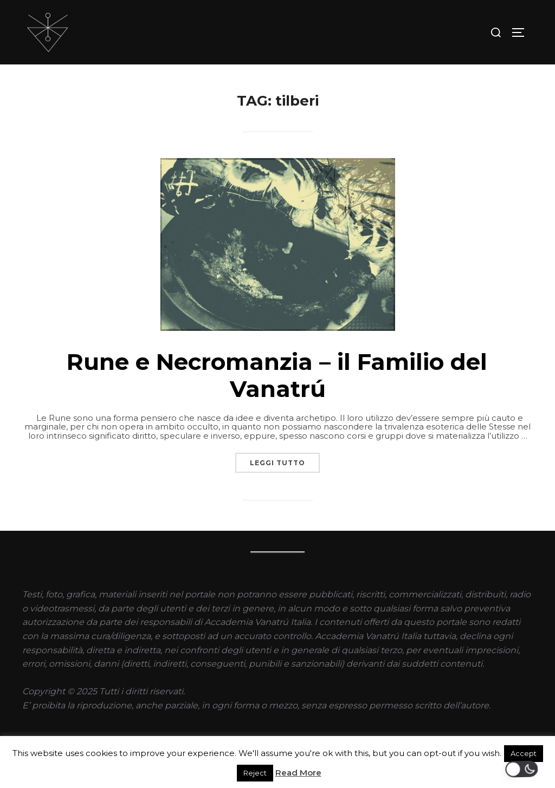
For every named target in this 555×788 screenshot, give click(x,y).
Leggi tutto (285, 460)
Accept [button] (524, 753)
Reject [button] (255, 773)
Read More (298, 772)
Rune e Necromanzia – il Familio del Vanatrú (277, 375)
